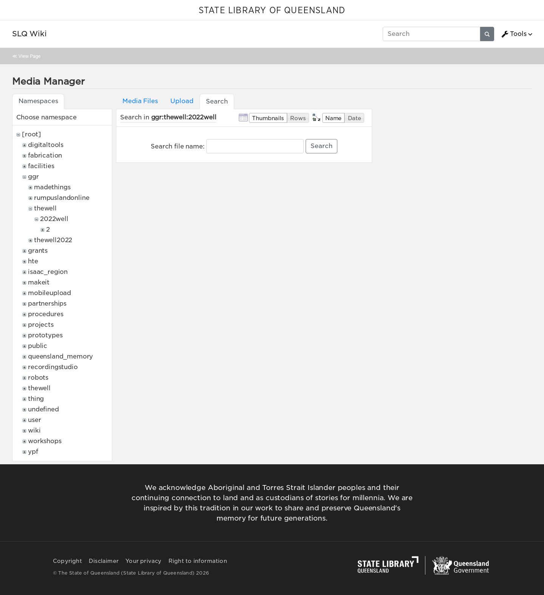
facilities (41, 166)
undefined (43, 409)
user (34, 419)
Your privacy (143, 561)
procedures (45, 314)
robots (38, 377)
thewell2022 (53, 240)
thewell (45, 208)
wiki (34, 430)
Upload (181, 101)
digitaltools (45, 144)
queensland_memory (60, 356)
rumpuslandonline (61, 197)
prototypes (45, 335)
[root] (31, 134)
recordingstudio (53, 367)
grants (38, 250)
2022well (54, 219)
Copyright (67, 561)
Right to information (197, 561)
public (37, 345)
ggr (33, 176)
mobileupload (49, 293)
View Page (29, 56)
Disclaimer (104, 561)
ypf (33, 451)
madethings (52, 187)
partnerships (47, 303)
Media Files (140, 101)
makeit (38, 282)
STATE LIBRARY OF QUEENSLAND (272, 10)
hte (33, 261)
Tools (513, 34)
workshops (45, 441)
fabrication (45, 155)
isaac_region (48, 271)
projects (41, 324)
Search (321, 146)
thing (36, 398)
